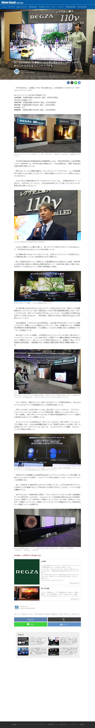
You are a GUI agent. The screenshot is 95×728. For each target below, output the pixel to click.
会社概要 (14, 724)
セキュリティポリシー (39, 724)
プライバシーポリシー (25, 724)
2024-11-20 (23, 70)
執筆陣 (81, 724)
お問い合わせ (63, 724)
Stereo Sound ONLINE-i (27, 72)
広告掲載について (52, 724)
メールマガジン (73, 724)
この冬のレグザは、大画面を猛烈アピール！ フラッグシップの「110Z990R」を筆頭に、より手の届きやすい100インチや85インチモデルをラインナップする (46, 62)
